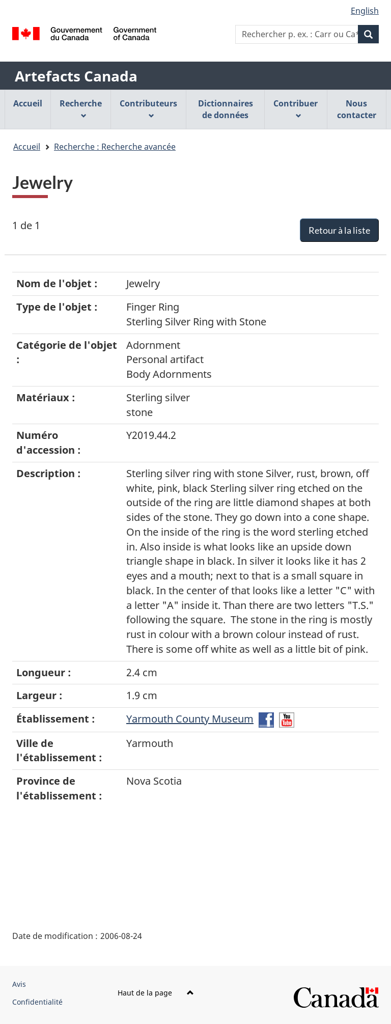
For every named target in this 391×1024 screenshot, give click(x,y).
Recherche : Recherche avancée (115, 146)
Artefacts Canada (76, 76)
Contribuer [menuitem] (295, 108)
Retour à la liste (339, 230)
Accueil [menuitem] (27, 103)
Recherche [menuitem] (81, 108)
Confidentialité (37, 1002)
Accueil (26, 146)
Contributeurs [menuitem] (148, 108)
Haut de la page (156, 993)
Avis (19, 984)
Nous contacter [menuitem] (356, 109)
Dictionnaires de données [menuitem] (225, 109)
